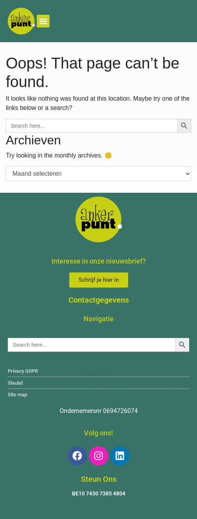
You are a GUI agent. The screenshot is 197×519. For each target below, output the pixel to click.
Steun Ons (98, 479)
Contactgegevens (99, 300)
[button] (43, 21)
